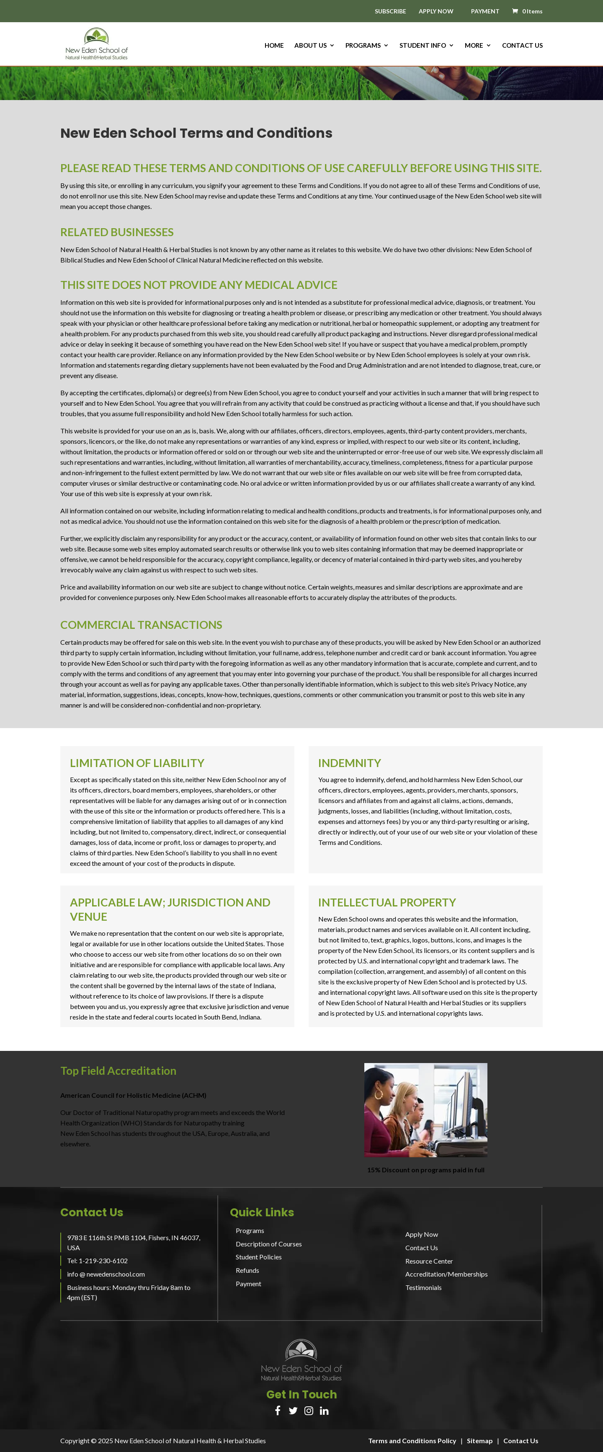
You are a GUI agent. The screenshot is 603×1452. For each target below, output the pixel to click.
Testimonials (423, 1287)
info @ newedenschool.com (106, 1274)
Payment (248, 1283)
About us (310, 45)
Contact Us (522, 45)
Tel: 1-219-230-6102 (97, 1260)
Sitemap (480, 1440)
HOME (274, 45)
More (474, 45)
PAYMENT (485, 11)
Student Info (422, 45)
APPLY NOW (436, 11)
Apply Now (421, 1234)
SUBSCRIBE (390, 11)
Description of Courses (269, 1244)
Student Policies (259, 1257)
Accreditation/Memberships (446, 1274)
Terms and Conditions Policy (412, 1440)
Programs (363, 45)
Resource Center (429, 1261)
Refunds (247, 1270)
